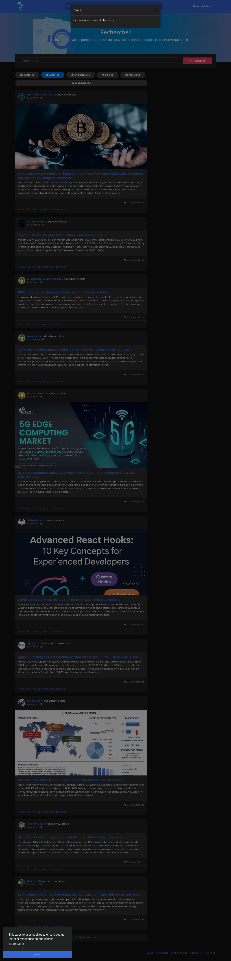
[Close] (156, 6)
